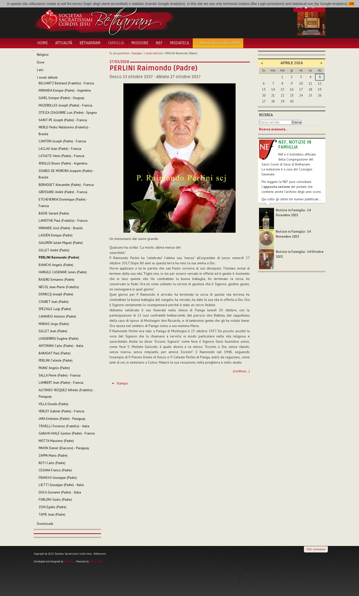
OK (351, 4)
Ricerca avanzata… (273, 129)
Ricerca (266, 114)
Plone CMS (96, 561)
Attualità (63, 43)
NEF (159, 43)
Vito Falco (69, 561)
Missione (139, 43)
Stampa (122, 383)
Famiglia (116, 43)
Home (42, 43)
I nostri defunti (153, 53)
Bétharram (90, 43)
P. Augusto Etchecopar (218, 43)
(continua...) (241, 371)
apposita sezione (276, 187)
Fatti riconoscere (316, 549)
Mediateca (179, 43)
